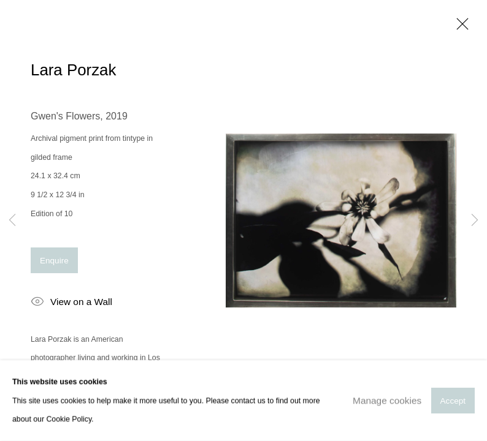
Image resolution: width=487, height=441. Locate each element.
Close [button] (459, 27)
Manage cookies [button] (387, 400)
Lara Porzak (73, 69)
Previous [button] (12, 220)
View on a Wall (71, 303)
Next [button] (474, 220)
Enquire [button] (54, 260)
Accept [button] (453, 400)
